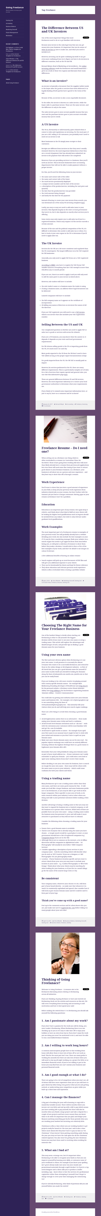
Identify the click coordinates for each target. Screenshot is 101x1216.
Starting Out (9, 20)
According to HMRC (49, 265)
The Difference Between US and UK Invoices (15, 60)
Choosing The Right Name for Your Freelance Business (64, 627)
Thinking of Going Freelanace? (56, 981)
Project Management (12, 32)
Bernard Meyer (60, 404)
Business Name (55, 923)
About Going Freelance (12, 83)
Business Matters (11, 26)
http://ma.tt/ (83, 686)
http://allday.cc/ (55, 690)
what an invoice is (48, 50)
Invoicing (84, 404)
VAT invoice (80, 312)
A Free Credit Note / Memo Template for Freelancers (14, 49)
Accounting (9, 23)
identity (69, 923)
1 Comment (50, 1198)
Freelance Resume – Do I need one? (64, 449)
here (83, 203)
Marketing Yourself (11, 29)
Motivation (9, 35)
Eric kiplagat (9, 47)
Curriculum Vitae (46, 582)
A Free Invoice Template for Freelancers (13, 55)
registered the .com (68, 908)
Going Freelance (15, 7)
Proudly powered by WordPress (51, 1212)
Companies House (48, 838)
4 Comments (47, 406)
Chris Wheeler (10, 59)
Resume (59, 582)
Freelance (79, 404)
